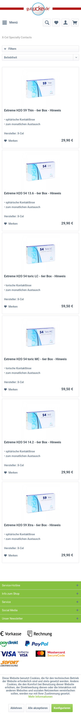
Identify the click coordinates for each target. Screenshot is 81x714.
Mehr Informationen (40, 696)
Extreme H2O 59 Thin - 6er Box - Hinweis (32, 110)
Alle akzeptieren (38, 708)
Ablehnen (16, 708)
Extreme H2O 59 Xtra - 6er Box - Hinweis (32, 525)
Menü (10, 21)
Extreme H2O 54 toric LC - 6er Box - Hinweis (34, 276)
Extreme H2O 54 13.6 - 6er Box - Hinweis (32, 193)
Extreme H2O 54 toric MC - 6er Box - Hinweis (35, 359)
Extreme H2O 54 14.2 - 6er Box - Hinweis (32, 442)
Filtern (10, 48)
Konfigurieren (62, 708)
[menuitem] (10, 22)
